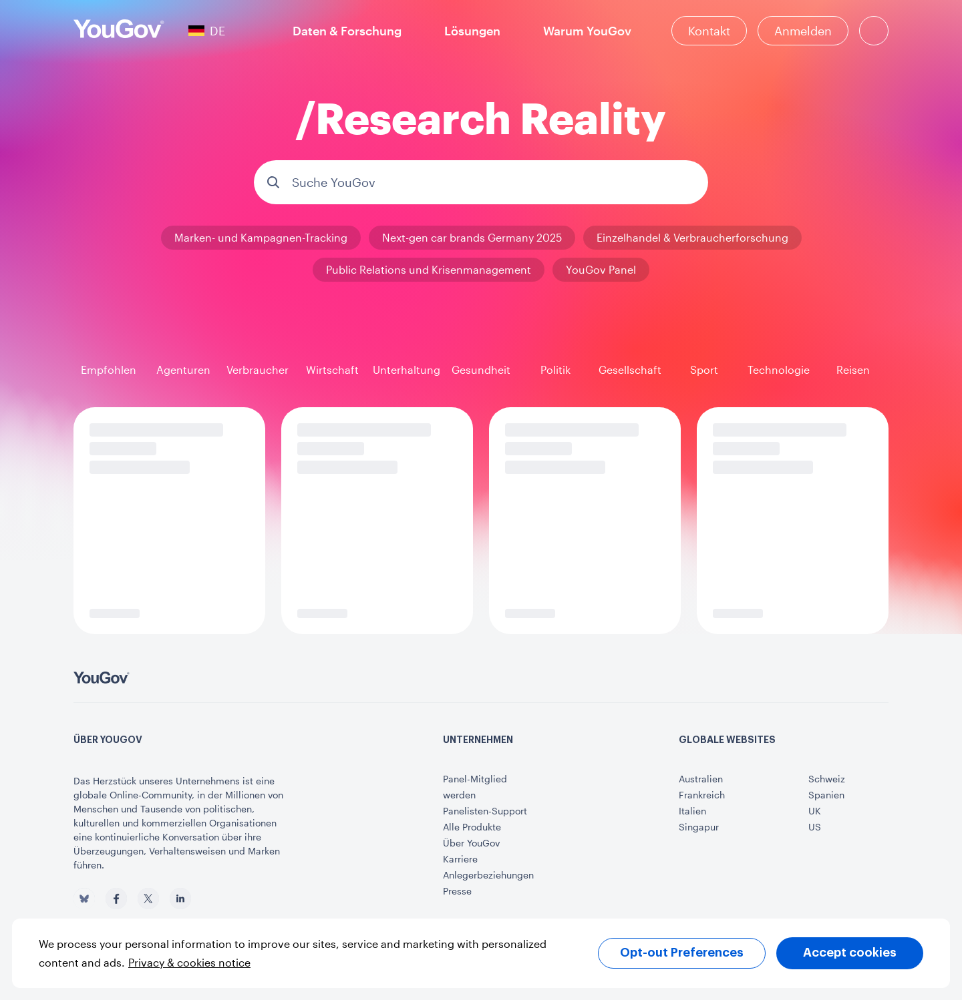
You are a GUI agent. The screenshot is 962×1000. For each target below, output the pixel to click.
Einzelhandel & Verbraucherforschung (692, 237)
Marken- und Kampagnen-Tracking (260, 237)
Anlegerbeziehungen (488, 875)
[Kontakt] (709, 30)
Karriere (460, 858)
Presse (457, 891)
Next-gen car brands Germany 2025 (472, 237)
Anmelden (803, 30)
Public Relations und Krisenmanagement (428, 269)
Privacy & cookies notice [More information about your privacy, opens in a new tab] (189, 962)
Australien (701, 778)
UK (814, 810)
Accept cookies (850, 953)
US (814, 826)
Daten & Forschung (347, 30)
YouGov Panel (601, 269)
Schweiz (826, 778)
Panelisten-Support (485, 810)
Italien (692, 810)
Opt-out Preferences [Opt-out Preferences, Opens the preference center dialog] (682, 953)
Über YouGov (471, 842)
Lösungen (472, 30)
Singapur (699, 826)
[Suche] (874, 30)
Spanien (826, 794)
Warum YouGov (587, 30)
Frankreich (702, 794)
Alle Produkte (472, 826)
